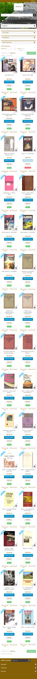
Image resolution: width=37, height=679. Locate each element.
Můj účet (3, 671)
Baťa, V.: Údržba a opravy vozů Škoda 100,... (28, 391)
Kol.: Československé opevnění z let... (28, 588)
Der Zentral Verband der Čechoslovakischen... (9, 352)
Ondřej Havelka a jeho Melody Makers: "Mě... (9, 115)
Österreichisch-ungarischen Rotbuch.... (27, 352)
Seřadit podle (3, 48)
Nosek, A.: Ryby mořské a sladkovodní (28, 193)
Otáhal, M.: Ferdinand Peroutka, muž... (9, 154)
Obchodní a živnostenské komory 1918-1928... (28, 272)
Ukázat (19, 48)
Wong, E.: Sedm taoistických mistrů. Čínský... (28, 509)
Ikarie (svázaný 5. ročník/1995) (9, 232)
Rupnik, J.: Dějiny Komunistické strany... (9, 549)
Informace (5, 37)
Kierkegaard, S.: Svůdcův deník (9, 193)
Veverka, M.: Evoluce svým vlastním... (9, 391)
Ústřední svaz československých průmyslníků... (9, 312)
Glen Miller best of (9, 75)
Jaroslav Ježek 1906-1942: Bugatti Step (27, 115)
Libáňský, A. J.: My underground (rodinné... (9, 588)
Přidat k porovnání (13, 92)
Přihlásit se (33, 1)
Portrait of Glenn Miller (27, 75)
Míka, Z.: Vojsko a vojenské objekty (9, 628)
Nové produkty (7, 42)
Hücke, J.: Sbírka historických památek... (28, 470)
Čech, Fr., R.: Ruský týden (27, 153)
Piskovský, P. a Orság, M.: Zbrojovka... (9, 431)
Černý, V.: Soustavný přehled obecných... (9, 509)
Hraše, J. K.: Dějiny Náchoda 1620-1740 (9, 470)
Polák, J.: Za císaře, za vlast (27, 627)
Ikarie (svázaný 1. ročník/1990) (9, 271)
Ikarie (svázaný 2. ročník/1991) (27, 232)
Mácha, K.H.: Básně (28, 548)
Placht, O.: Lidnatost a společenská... (27, 431)
